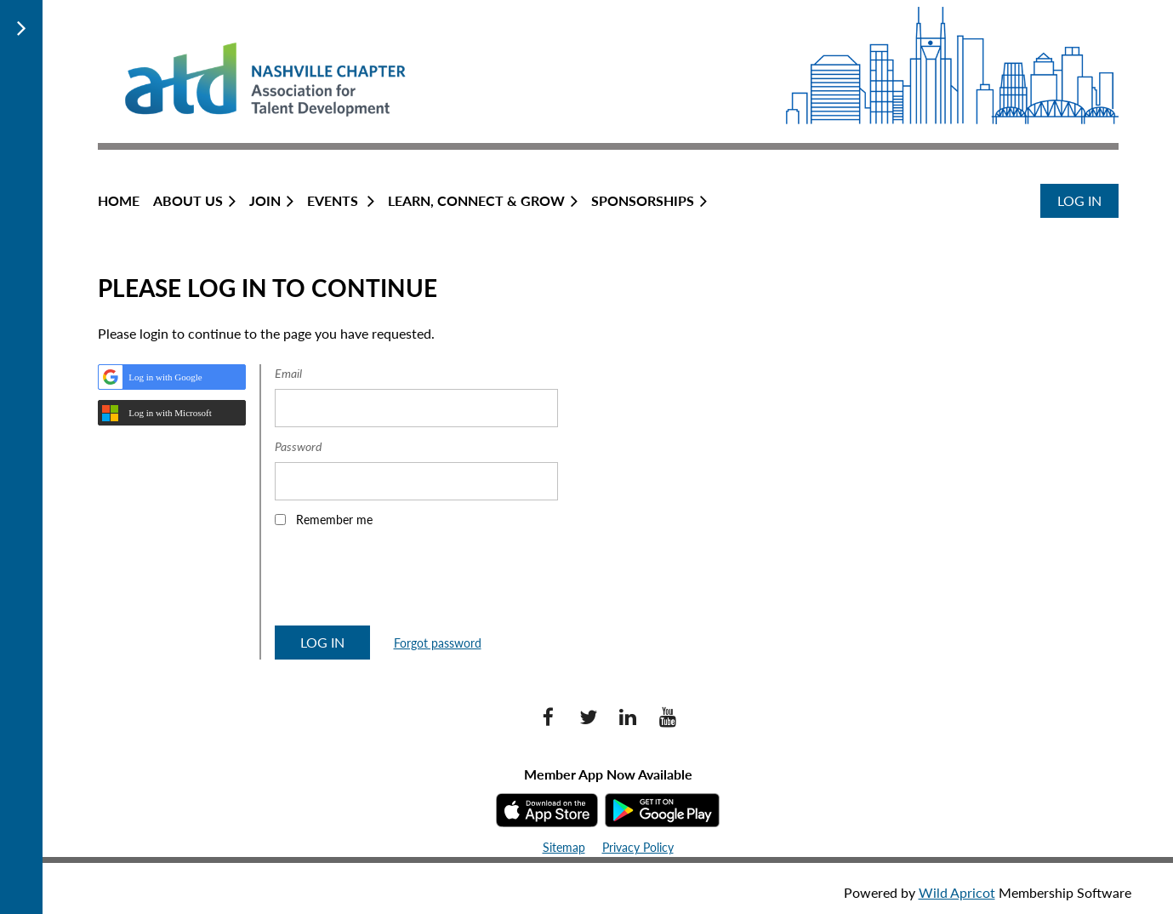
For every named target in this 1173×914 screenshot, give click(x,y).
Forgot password (437, 643)
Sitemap (564, 847)
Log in (1079, 200)
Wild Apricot (957, 892)
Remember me (334, 519)
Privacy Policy (638, 847)
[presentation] (404, 582)
